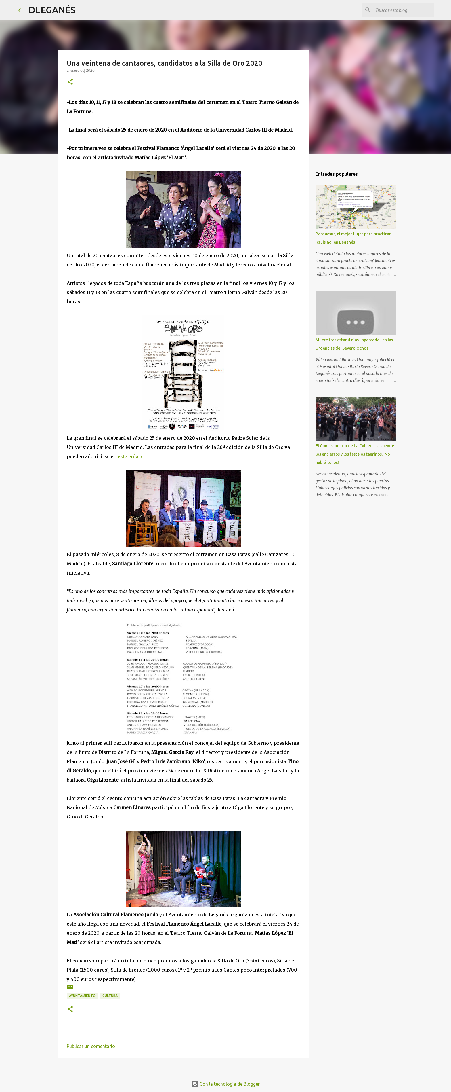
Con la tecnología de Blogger (226, 1084)
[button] (70, 82)
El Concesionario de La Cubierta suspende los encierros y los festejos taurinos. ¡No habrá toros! (355, 454)
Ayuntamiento (82, 996)
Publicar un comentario (91, 1046)
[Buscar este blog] (404, 10)
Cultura (110, 996)
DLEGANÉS (52, 10)
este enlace (131, 456)
